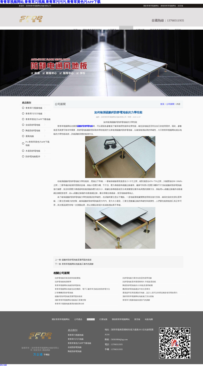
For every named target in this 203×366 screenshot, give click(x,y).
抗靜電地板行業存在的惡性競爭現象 (137, 278)
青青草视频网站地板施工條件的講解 (77, 264)
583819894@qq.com (119, 339)
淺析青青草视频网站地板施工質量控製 (70, 300)
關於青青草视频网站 (151, 6)
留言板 (180, 6)
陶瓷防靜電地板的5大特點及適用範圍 (138, 285)
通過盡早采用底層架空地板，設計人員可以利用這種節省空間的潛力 (150, 293)
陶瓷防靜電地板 (33, 130)
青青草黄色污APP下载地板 (38, 119)
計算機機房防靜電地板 (64, 293)
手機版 (47, 355)
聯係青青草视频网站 (168, 6)
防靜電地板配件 (33, 156)
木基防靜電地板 (33, 151)
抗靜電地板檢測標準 (63, 282)
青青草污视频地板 (34, 108)
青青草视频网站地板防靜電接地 (67, 285)
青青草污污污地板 (34, 113)
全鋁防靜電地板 (33, 125)
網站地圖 (3, 365)
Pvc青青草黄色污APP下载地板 (37, 143)
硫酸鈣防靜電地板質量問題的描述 (76, 260)
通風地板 (30, 136)
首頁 (162, 104)
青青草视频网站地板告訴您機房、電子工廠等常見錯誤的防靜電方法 (82, 289)
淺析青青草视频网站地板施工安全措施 (138, 296)
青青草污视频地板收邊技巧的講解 (136, 300)
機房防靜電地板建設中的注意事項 (136, 289)
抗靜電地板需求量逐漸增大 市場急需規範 (139, 282)
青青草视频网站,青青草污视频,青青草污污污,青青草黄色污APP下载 (50, 2)
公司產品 (78, 319)
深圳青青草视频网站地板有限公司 (113, 117)
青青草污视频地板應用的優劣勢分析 (69, 304)
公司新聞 (170, 104)
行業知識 (103, 319)
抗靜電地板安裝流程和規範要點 (67, 278)
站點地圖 (149, 319)
